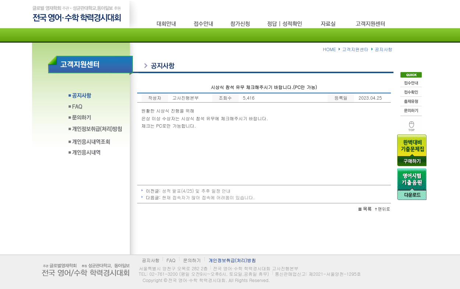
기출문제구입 (412, 150)
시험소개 (167, 23)
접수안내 (411, 82)
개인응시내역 (95, 152)
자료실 (330, 23)
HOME (329, 49)
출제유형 (411, 101)
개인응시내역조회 (95, 141)
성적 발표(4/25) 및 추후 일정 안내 (196, 191)
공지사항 (95, 97)
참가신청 (240, 23)
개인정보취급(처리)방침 (95, 130)
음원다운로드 (412, 184)
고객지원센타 (371, 23)
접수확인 (411, 92)
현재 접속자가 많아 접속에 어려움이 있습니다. (208, 197)
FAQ (95, 108)
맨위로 (411, 124)
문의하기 (95, 119)
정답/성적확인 (285, 23)
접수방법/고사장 (204, 23)
